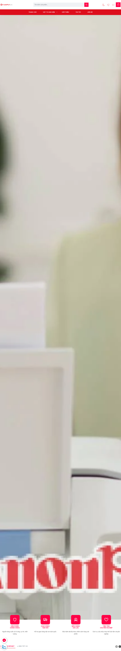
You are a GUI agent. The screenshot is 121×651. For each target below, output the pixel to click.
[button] (116, 646)
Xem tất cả (23, 646)
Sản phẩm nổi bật (7, 646)
